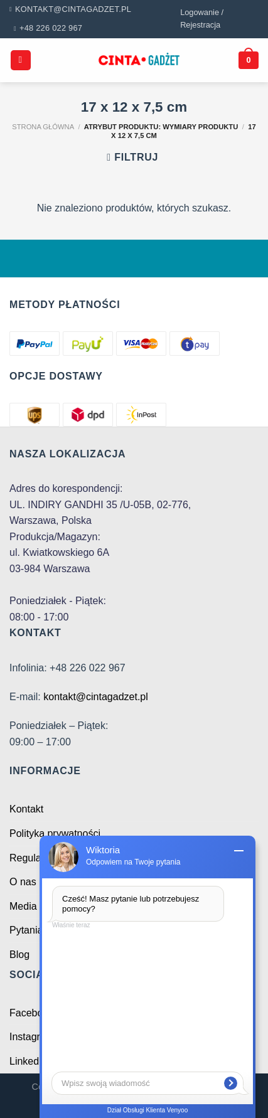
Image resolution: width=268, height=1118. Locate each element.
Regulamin (33, 858)
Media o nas (36, 906)
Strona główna (43, 126)
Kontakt (26, 809)
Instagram (31, 1036)
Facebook (31, 1013)
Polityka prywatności (54, 833)
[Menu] (21, 60)
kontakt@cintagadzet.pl (95, 696)
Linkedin (28, 1061)
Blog (19, 954)
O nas (22, 881)
